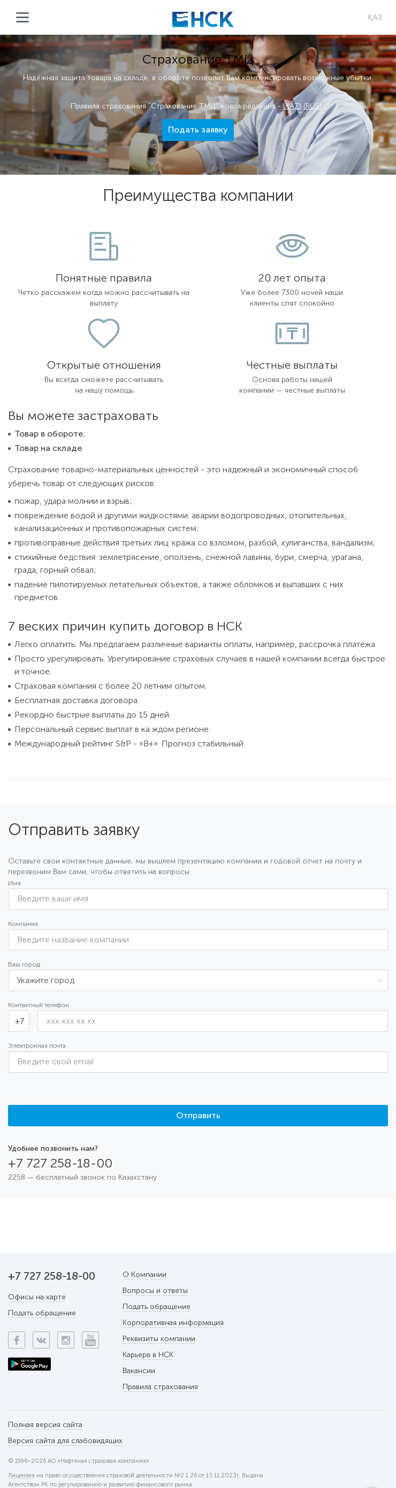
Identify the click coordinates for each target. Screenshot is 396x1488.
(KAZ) (292, 106)
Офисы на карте (37, 1297)
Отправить (198, 1115)
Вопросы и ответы (155, 1290)
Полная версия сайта (45, 1424)
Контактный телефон (38, 1005)
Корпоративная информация (173, 1322)
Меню (22, 17)
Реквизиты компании (159, 1338)
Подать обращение (42, 1313)
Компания (23, 924)
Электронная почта (37, 1045)
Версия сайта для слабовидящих (65, 1440)
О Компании (144, 1274)
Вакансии (139, 1370)
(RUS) (312, 106)
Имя (14, 883)
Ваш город (24, 964)
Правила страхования (160, 1386)
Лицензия (21, 1476)
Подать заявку (198, 129)
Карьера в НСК (148, 1354)
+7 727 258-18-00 (60, 1163)
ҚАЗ (375, 17)
